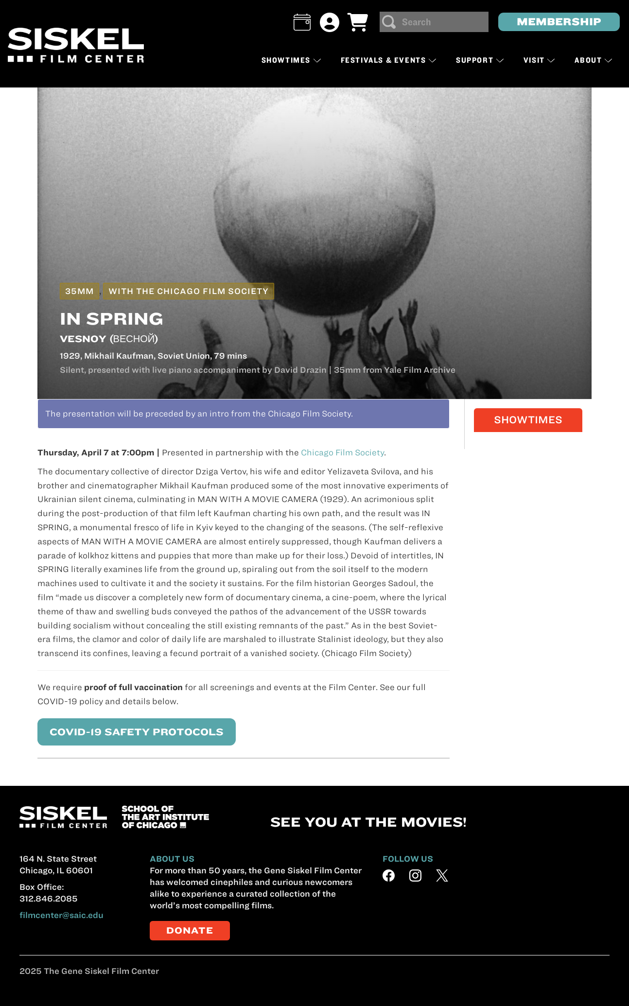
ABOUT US (172, 858)
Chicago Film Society (342, 452)
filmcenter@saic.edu (61, 915)
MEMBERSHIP (559, 22)
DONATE (189, 930)
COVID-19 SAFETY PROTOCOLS (131, 731)
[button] (302, 22)
